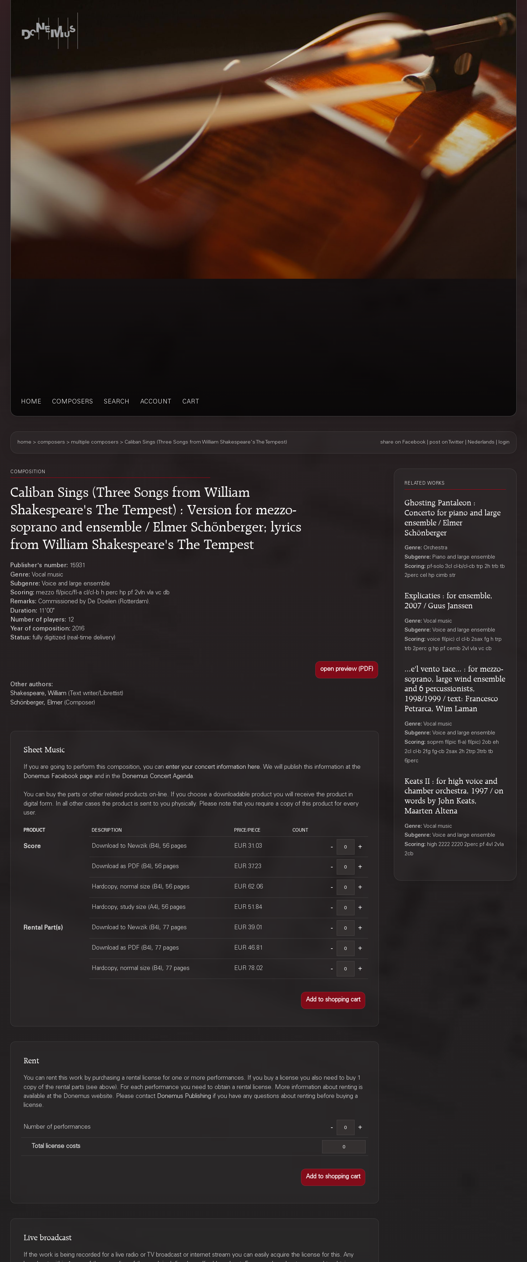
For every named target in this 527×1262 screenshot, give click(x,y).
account (156, 402)
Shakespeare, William (38, 694)
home (31, 402)
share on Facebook (403, 442)
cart (191, 402)
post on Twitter (447, 442)
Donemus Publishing (184, 1097)
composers (72, 402)
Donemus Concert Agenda (157, 777)
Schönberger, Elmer (36, 703)
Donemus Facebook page (58, 777)
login (504, 442)
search (117, 402)
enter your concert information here (213, 767)
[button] (346, 669)
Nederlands (481, 442)
